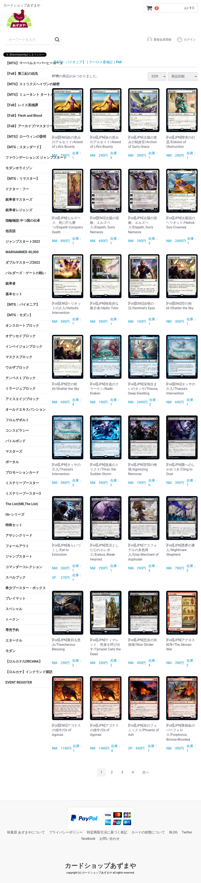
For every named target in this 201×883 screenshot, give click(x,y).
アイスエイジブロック (22, 399)
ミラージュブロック (20, 388)
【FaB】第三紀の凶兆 (21, 74)
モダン (10, 651)
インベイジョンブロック (23, 346)
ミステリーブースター (22, 483)
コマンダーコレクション (23, 567)
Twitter (187, 832)
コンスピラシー (17, 430)
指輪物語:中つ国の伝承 (22, 221)
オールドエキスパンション (25, 409)
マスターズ (13, 451)
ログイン (186, 40)
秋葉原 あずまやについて (26, 832)
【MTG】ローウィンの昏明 (25, 137)
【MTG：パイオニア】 (22, 305)
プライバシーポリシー (66, 832)
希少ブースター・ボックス (25, 588)
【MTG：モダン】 (19, 315)
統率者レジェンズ (18, 210)
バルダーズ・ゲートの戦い (25, 273)
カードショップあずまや (100, 865)
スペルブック (15, 577)
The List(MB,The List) (21, 504)
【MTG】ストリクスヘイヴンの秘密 (27, 84)
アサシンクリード (18, 535)
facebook (88, 839)
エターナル (13, 640)
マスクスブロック (18, 357)
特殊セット (13, 525)
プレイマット (15, 598)
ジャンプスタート (18, 556)
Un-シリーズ (14, 514)
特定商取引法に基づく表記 (107, 832)
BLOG (173, 832)
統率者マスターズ (18, 200)
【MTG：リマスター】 (22, 179)
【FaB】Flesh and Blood (23, 116)
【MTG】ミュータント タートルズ (27, 95)
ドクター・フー (17, 189)
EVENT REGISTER (18, 682)
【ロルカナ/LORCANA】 (23, 661)
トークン (12, 619)
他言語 (10, 231)
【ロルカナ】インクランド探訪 (27, 672)
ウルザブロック (17, 367)
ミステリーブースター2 (23, 493)
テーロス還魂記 (101, 62)
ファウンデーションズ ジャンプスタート (27, 158)
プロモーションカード (22, 472)
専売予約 (12, 630)
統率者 (10, 284)
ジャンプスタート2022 (22, 242)
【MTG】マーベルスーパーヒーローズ (27, 63)
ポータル (12, 462)
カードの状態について (148, 832)
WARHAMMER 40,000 (22, 252)
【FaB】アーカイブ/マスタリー (27, 126)
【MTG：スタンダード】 (24, 147)
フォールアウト (17, 546)
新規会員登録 (158, 40)
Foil (118, 62)
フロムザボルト (17, 420)
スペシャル (13, 609)
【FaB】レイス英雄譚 (21, 105)
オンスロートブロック (22, 326)
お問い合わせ (109, 839)
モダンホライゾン (18, 168)
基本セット (13, 294)
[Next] (145, 772)
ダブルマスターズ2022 (22, 263)
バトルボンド (15, 441)
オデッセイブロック (20, 336)
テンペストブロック (20, 378)
